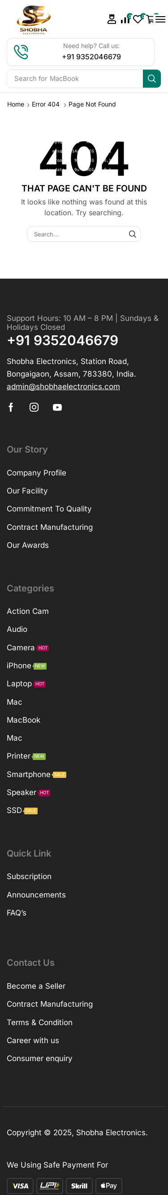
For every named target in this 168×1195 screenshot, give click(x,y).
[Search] (152, 79)
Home (15, 104)
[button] (112, 19)
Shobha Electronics (111, 1132)
